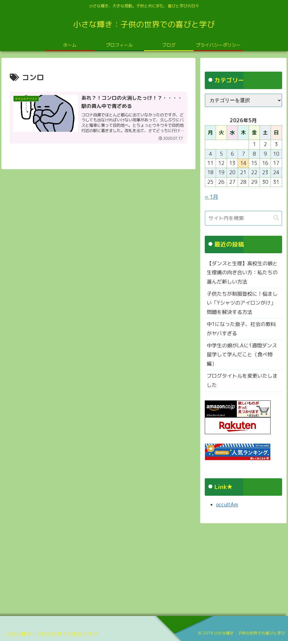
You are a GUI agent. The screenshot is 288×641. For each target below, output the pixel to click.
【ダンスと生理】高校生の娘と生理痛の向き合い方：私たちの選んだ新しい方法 (242, 272)
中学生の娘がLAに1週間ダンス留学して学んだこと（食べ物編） (242, 354)
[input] (243, 218)
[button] (276, 218)
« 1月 (211, 196)
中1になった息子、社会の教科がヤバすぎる (241, 329)
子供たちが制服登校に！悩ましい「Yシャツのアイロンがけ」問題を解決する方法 (242, 303)
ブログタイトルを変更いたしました (242, 380)
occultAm (227, 504)
